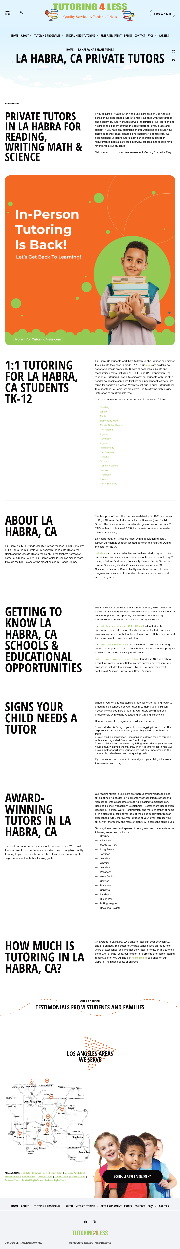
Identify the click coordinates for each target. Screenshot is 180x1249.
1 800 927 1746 (162, 13)
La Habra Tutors (61, 1176)
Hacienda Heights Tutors (55, 1180)
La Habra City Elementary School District (123, 626)
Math (103, 416)
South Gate (25, 1172)
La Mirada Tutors (45, 1176)
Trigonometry (107, 447)
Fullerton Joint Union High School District (119, 659)
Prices (128, 35)
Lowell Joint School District (116, 644)
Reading (104, 407)
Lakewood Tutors (39, 1172)
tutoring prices (140, 957)
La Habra (100, 553)
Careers (164, 35)
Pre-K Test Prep (109, 483)
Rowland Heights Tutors (32, 1180)
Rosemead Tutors (12, 1180)
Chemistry (105, 474)
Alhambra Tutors (12, 1176)
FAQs (150, 35)
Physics (104, 479)
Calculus (105, 456)
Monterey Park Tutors (74, 1172)
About (25, 35)
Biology (104, 470)
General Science (109, 465)
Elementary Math (110, 420)
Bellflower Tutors (77, 1176)
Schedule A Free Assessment (133, 1175)
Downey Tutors (55, 1172)
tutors (148, 365)
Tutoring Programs (47, 35)
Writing (104, 411)
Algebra (104, 434)
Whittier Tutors (28, 1176)
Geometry (105, 438)
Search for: (21, 12)
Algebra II (105, 443)
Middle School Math (111, 425)
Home (14, 35)
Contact (139, 35)
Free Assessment (111, 35)
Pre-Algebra (107, 429)
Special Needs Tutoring (80, 35)
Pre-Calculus (107, 452)
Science (104, 461)
